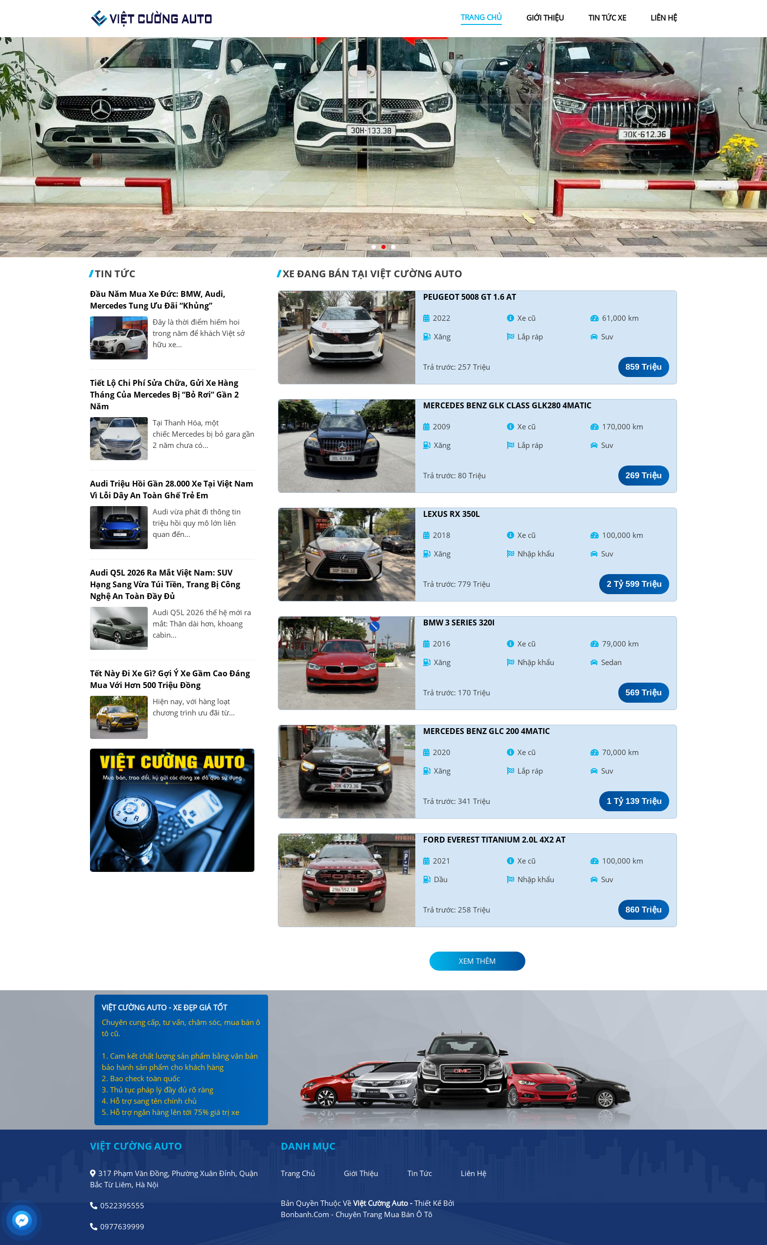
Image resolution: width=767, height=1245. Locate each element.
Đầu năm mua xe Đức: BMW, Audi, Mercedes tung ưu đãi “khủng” (158, 300)
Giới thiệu (361, 1173)
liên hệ (664, 17)
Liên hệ (473, 1173)
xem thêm (477, 961)
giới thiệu (545, 17)
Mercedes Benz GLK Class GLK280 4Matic (507, 405)
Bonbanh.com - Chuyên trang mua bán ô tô (356, 1214)
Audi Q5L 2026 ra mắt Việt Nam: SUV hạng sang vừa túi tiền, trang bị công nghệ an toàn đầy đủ (165, 584)
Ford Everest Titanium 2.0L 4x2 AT (494, 839)
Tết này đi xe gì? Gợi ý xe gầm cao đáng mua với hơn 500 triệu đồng (170, 679)
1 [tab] (374, 247)
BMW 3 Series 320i (459, 622)
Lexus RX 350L (451, 514)
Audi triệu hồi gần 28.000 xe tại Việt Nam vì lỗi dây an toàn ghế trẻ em (171, 489)
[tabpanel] (383, 147)
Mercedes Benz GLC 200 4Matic (486, 731)
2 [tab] (383, 247)
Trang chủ (298, 1173)
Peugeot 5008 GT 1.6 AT (469, 296)
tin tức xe (607, 17)
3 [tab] (393, 247)
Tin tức (419, 1173)
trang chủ (481, 17)
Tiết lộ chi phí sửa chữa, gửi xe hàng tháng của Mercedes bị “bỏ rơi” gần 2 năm (164, 395)
